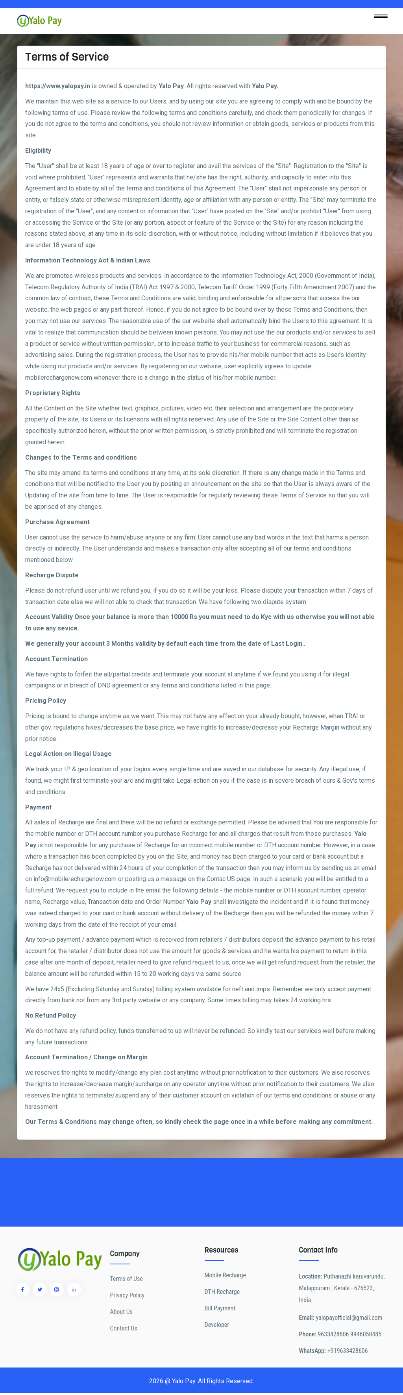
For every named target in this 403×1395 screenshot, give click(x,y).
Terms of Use (126, 1313)
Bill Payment (220, 1347)
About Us (121, 1347)
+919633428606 (347, 1389)
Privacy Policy (127, 1330)
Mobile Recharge (225, 1314)
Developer (217, 1363)
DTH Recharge (222, 1330)
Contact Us (123, 1363)
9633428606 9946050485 (349, 1373)
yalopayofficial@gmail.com (349, 1356)
